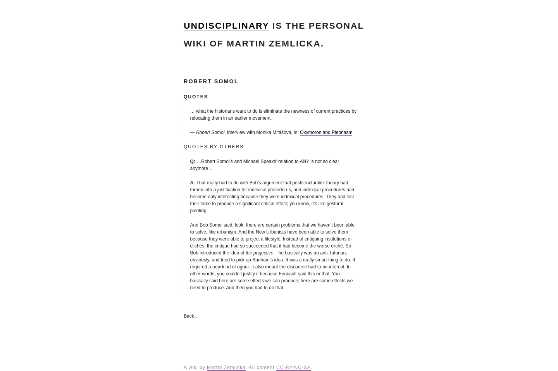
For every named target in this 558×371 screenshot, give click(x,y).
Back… (191, 316)
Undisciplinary (226, 26)
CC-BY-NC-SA (293, 367)
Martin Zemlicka (226, 367)
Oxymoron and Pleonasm (326, 132)
